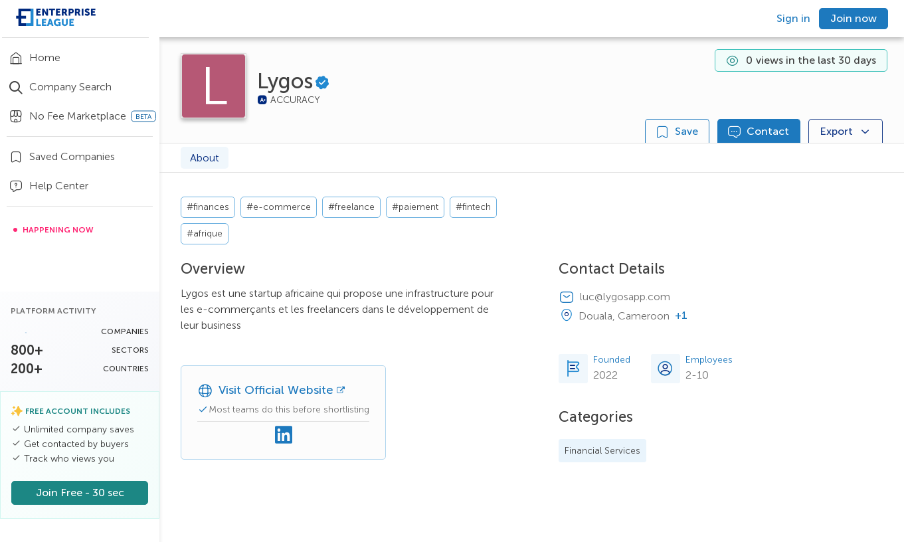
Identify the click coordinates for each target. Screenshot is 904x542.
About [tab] (204, 157)
